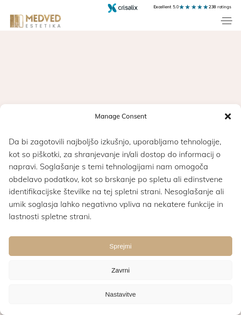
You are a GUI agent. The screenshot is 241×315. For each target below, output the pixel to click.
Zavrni (121, 270)
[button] (228, 116)
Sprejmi (120, 246)
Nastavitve (120, 294)
